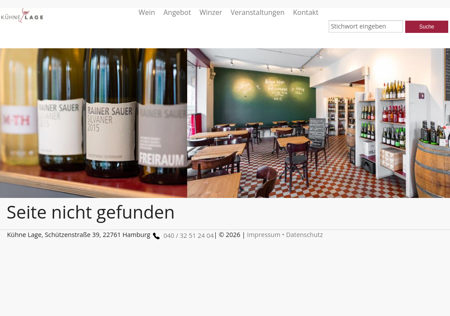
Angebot (177, 12)
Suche (426, 27)
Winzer (211, 12)
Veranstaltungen (258, 12)
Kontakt (306, 12)
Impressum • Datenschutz (285, 234)
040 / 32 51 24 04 (182, 235)
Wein (146, 12)
